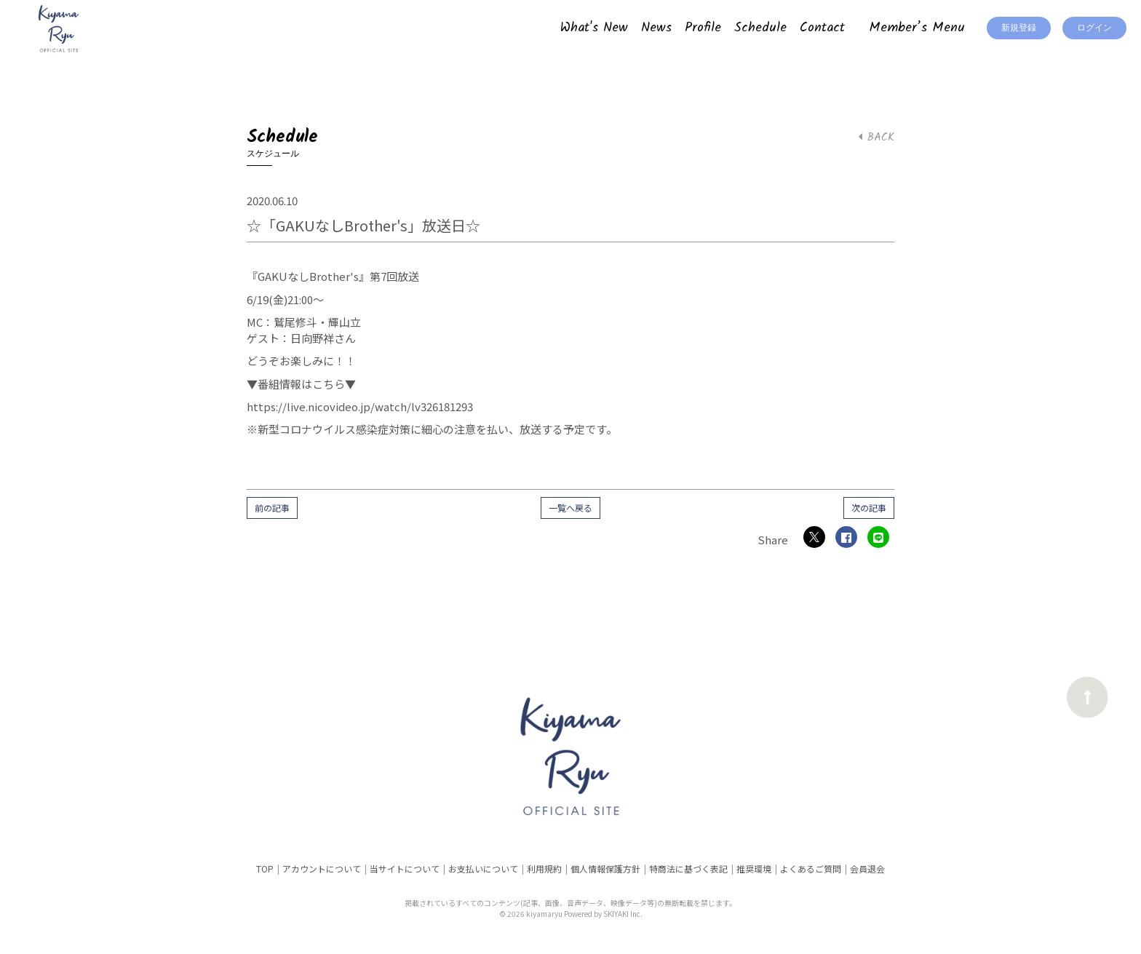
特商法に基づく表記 (688, 868)
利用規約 (544, 868)
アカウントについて (321, 868)
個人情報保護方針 (605, 868)
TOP (265, 868)
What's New (594, 28)
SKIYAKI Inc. (623, 913)
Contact (822, 28)
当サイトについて (405, 868)
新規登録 (1018, 28)
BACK (876, 137)
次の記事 (868, 507)
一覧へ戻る (570, 507)
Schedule (760, 28)
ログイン (1094, 28)
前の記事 (272, 507)
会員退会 (867, 868)
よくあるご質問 (810, 868)
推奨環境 (753, 868)
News (656, 28)
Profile (703, 28)
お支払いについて (483, 868)
